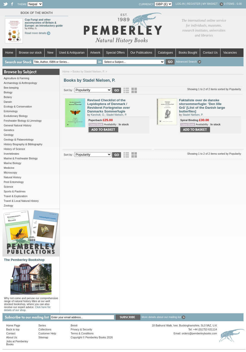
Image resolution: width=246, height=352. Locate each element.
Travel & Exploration (16, 196)
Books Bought (188, 52)
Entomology (11, 111)
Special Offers (115, 52)
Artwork (95, 52)
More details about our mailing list (163, 317)
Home (9, 52)
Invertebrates (11, 153)
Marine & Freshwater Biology (21, 158)
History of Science (14, 148)
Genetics (9, 130)
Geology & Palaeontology (18, 139)
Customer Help (47, 333)
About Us (11, 337)
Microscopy (10, 172)
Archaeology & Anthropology (20, 82)
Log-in (180, 3)
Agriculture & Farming (16, 78)
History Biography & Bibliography (23, 144)
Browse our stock (30, 52)
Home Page (13, 325)
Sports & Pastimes (15, 191)
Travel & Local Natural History (21, 200)
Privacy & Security (81, 329)
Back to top (12, 329)
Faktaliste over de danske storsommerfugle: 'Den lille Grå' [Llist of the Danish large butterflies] (202, 105)
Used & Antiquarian (72, 52)
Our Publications (141, 52)
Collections (44, 329)
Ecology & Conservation (18, 106)
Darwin (8, 101)
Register (193, 3)
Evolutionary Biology (16, 115)
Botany (8, 97)
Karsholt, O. (98, 114)
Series (42, 325)
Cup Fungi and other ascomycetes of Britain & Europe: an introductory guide (44, 22)
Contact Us (210, 52)
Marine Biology (12, 163)
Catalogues (165, 52)
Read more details (37, 33)
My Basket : (213, 3)
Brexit (74, 325)
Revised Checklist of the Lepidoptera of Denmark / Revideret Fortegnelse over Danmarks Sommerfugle (108, 105)
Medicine (9, 167)
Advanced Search (188, 61)
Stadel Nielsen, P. (116, 114)
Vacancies (230, 52)
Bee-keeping (11, 87)
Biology (8, 92)
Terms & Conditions (82, 333)
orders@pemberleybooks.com (199, 333)
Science (8, 186)
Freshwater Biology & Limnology (23, 120)
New (50, 52)
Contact (10, 333)
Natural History (12, 177)
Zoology (8, 205)
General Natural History (17, 125)
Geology (9, 134)
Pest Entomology (14, 181)
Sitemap (43, 337)
